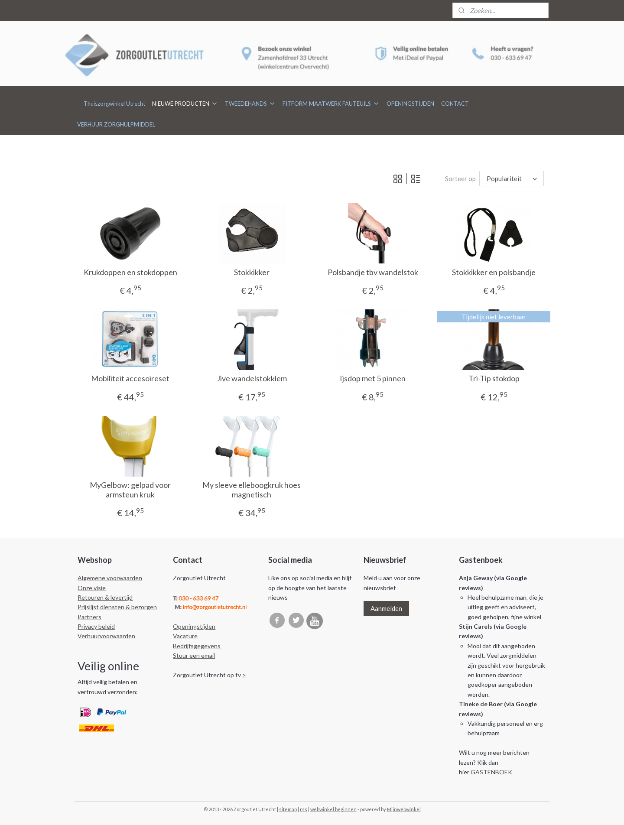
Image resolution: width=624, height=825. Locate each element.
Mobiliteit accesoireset (130, 378)
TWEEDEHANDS (250, 103)
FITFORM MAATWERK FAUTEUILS (331, 103)
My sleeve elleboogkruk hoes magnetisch (251, 490)
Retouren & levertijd (105, 597)
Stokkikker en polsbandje (494, 272)
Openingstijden (194, 626)
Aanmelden (386, 608)
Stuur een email (194, 655)
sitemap (288, 809)
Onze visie (92, 587)
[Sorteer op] (511, 179)
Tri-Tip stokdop (494, 378)
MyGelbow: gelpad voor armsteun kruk (130, 490)
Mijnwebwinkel (404, 809)
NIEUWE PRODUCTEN (185, 103)
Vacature (185, 636)
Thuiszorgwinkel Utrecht (114, 103)
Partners (89, 616)
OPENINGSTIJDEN (410, 103)
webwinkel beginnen (333, 809)
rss (303, 809)
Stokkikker (251, 272)
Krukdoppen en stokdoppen (130, 272)
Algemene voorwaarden (110, 577)
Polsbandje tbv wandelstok (372, 272)
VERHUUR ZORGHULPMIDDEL (116, 124)
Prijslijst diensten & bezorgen (117, 607)
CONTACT (455, 103)
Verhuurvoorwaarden (106, 636)
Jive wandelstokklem (251, 378)
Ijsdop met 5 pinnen (373, 378)
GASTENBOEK (491, 772)
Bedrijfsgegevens (197, 646)
